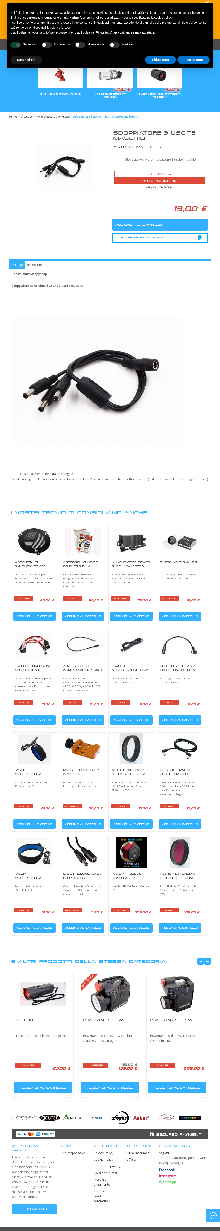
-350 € (121, 89)
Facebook (167, 1170)
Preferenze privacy (107, 1166)
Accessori (27, 116)
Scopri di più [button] (26, 59)
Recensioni (34, 265)
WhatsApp (167, 1182)
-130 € (172, 89)
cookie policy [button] (162, 17)
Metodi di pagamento (102, 1181)
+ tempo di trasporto (159, 187)
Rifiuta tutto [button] (160, 59)
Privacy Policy (103, 1153)
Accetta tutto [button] (193, 59)
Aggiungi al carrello (33, 615)
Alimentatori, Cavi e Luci (54, 116)
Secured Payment (179, 1134)
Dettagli (17, 265)
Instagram (167, 1176)
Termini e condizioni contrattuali (102, 1196)
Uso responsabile (73, 1153)
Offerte (131, 1159)
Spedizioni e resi (105, 1173)
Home (13, 116)
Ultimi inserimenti (138, 1153)
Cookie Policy (103, 1159)
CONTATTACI (34, 1209)
